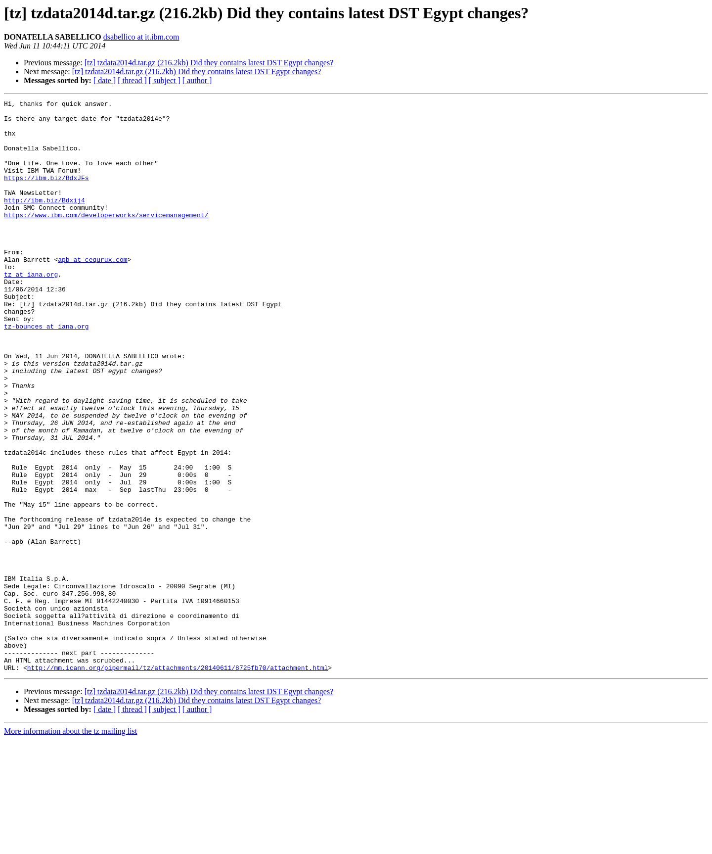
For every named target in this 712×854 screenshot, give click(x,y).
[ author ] (197, 80)
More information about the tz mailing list (70, 845)
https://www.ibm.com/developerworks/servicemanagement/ (106, 238)
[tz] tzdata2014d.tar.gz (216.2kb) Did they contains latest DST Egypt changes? (209, 62)
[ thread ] (132, 80)
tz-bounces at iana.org (46, 372)
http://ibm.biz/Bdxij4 (44, 220)
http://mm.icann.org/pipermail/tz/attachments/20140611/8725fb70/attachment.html (177, 781)
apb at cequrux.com (92, 291)
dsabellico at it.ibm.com (141, 37)
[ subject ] (164, 80)
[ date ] (104, 80)
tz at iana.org (31, 309)
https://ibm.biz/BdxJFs (46, 194)
